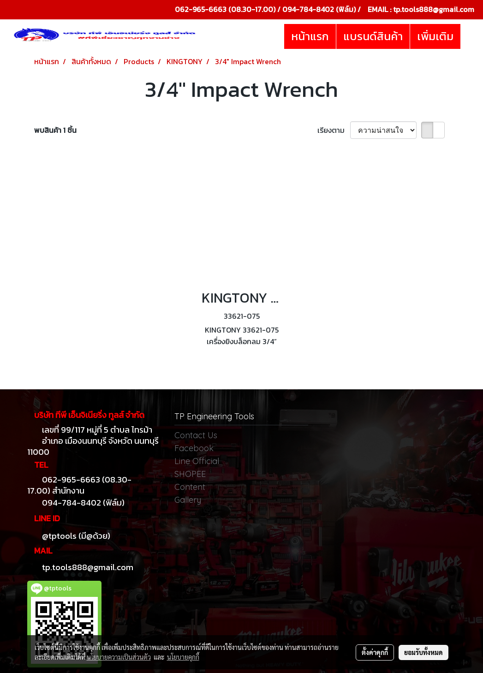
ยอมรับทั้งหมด (423, 652)
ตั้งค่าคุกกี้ (375, 652)
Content (189, 487)
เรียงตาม (333, 130)
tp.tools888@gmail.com (433, 9)
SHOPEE (190, 474)
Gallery (187, 499)
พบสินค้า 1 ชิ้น (55, 130)
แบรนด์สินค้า (373, 36)
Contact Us (195, 435)
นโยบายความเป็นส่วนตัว (119, 657)
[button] (468, 36)
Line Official (196, 461)
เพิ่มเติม (435, 36)
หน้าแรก (310, 36)
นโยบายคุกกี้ (183, 657)
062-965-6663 (201, 9)
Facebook (194, 448)
